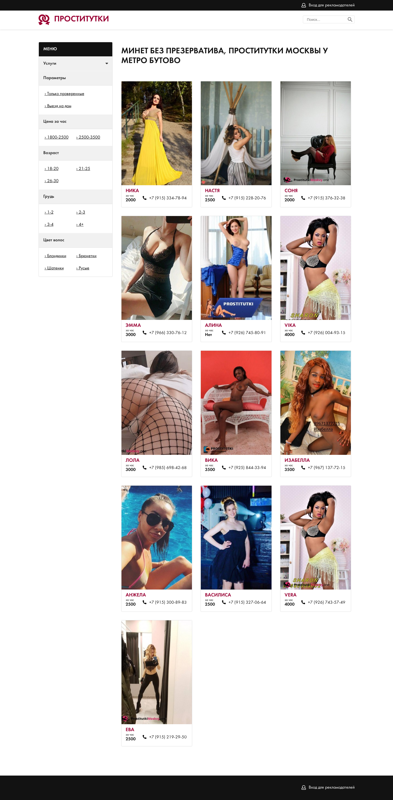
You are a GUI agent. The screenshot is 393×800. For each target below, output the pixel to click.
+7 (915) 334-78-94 (168, 198)
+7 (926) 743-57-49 (326, 602)
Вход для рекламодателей (332, 5)
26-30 (53, 181)
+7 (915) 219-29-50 (168, 737)
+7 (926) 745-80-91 (247, 333)
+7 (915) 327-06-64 (247, 602)
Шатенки (55, 268)
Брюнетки (88, 256)
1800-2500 (58, 137)
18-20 (53, 169)
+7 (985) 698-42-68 (168, 468)
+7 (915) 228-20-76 (247, 198)
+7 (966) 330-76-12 (168, 333)
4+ (81, 224)
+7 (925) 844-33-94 (247, 468)
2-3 (82, 212)
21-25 (84, 169)
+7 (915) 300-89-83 (168, 602)
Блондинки (56, 256)
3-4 (50, 224)
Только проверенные (65, 94)
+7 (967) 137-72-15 (326, 468)
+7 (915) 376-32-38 (326, 198)
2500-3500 (89, 137)
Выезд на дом (59, 106)
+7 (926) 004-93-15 (326, 333)
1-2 (50, 212)
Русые (84, 268)
